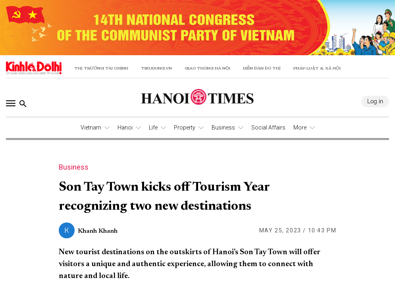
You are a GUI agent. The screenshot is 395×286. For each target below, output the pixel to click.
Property (184, 127)
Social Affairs (268, 127)
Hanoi (125, 127)
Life (153, 127)
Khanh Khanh (98, 231)
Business (223, 127)
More (299, 127)
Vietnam (91, 127)
